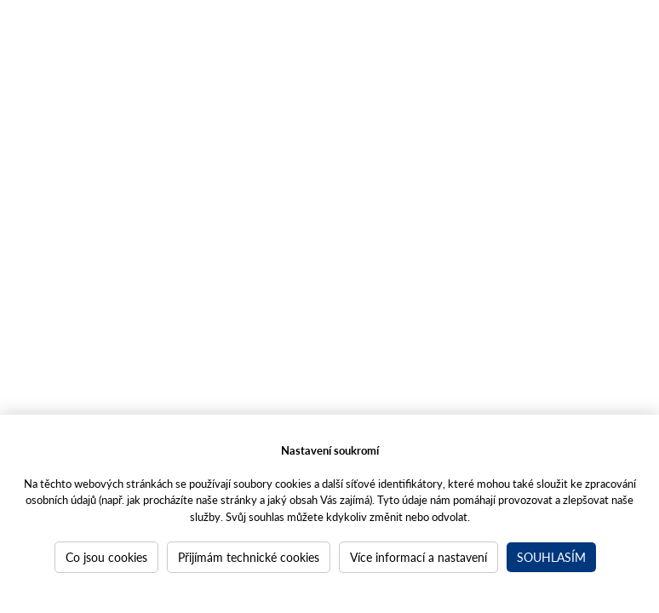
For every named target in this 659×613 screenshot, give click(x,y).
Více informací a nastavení (418, 556)
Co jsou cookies (106, 556)
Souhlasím (551, 556)
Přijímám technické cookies (248, 556)
